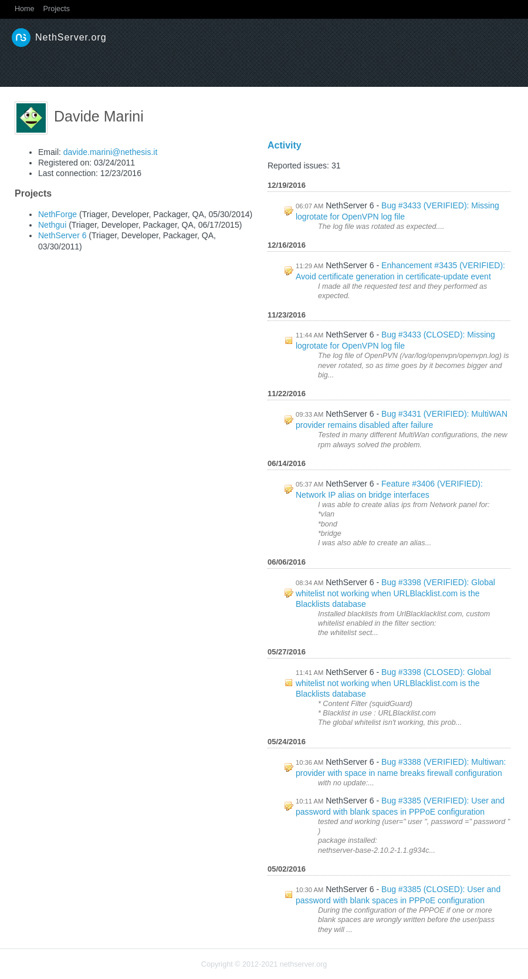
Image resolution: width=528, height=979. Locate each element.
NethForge (57, 214)
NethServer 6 (62, 235)
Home (25, 9)
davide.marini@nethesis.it (110, 152)
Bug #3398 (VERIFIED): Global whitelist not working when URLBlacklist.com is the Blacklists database (395, 593)
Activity (285, 145)
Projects (56, 9)
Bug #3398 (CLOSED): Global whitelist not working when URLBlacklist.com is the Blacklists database (393, 682)
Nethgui (52, 224)
